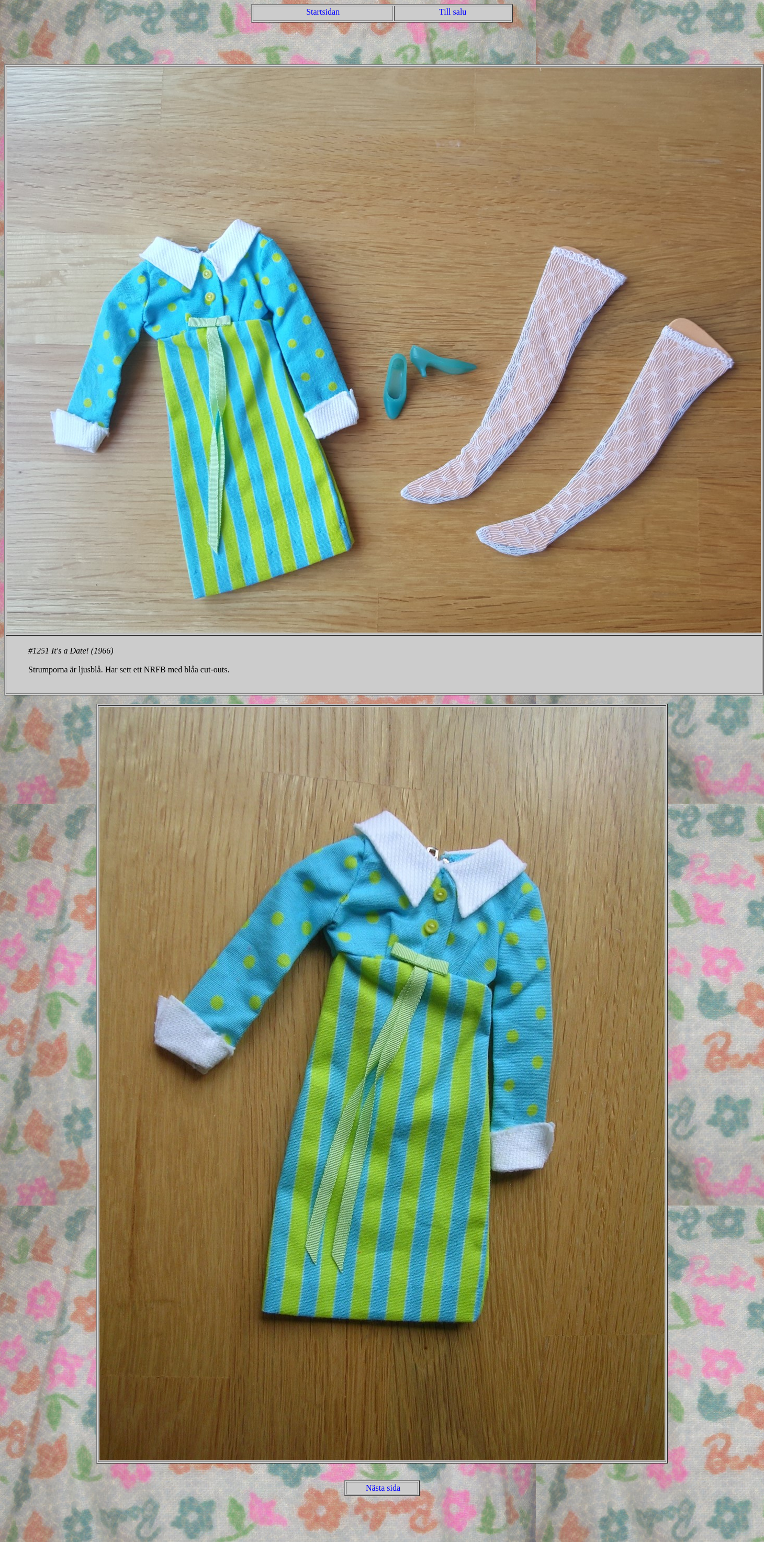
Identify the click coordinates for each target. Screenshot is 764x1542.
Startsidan (323, 11)
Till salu (452, 11)
